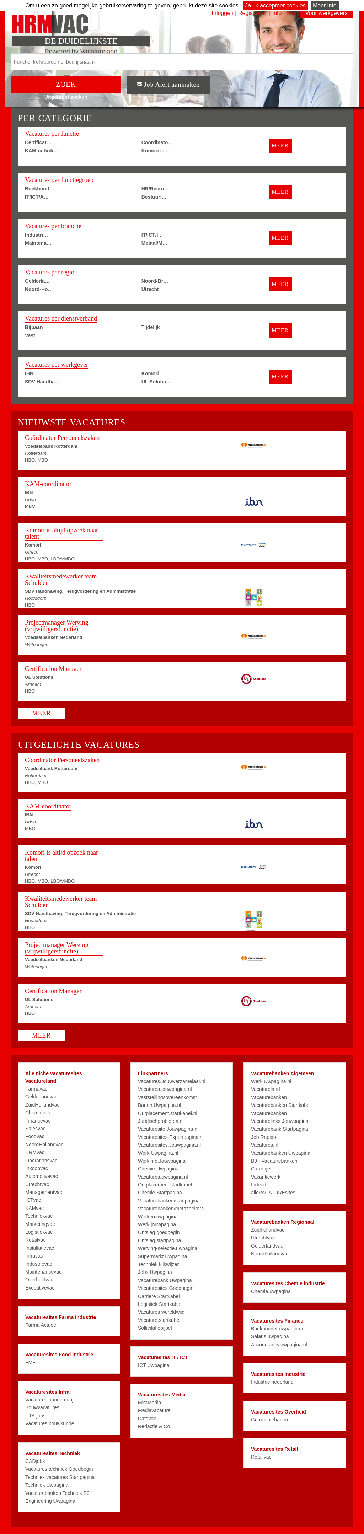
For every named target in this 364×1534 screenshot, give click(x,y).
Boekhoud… (39, 189)
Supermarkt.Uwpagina (162, 1256)
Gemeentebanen (269, 1419)
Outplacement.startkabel (165, 1185)
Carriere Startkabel (159, 1296)
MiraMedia (149, 1402)
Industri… (36, 235)
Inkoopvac (36, 1168)
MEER (280, 145)
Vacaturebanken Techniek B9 (57, 1493)
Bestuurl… (154, 197)
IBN (29, 373)
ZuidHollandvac (42, 1105)
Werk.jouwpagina (157, 1224)
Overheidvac (39, 1279)
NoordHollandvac (44, 1144)
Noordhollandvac (269, 1253)
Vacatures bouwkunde (49, 1423)
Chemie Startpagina (160, 1192)
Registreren (253, 13)
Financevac (38, 1121)
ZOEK (66, 84)
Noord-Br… (154, 281)
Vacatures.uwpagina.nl (163, 1177)
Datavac (147, 1418)
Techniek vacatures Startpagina (60, 1477)
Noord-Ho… (39, 289)
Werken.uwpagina (158, 1217)
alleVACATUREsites (273, 1192)
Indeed (258, 1185)
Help (292, 13)
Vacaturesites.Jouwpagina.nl (169, 1145)
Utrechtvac (37, 1184)
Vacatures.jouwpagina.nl (165, 1089)
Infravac (34, 1256)
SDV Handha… (42, 381)
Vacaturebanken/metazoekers (171, 1208)
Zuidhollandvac (267, 1230)
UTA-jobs (35, 1416)
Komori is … (156, 151)
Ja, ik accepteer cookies (275, 5)
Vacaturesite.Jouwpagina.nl (168, 1129)
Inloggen (223, 13)
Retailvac (35, 1240)
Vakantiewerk (265, 1177)
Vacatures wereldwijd (161, 1312)
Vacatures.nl (264, 1145)
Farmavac (36, 1089)
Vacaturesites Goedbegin (165, 1288)
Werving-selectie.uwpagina (167, 1248)
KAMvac (34, 1208)
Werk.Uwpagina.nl (158, 1153)
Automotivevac (41, 1176)
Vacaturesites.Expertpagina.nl (171, 1137)
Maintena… (38, 243)
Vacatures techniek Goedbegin (59, 1469)
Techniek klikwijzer (158, 1264)
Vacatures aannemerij (49, 1400)
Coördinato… (157, 142)
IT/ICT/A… (37, 197)
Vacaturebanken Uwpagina (280, 1153)
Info (277, 13)
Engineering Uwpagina (50, 1501)
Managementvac (43, 1192)
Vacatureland (265, 1089)
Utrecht (150, 289)
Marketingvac (40, 1224)
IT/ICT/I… (152, 235)
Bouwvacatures (42, 1407)
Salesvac (35, 1128)
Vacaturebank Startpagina (279, 1129)
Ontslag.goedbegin (159, 1232)
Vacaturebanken (269, 1097)
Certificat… (38, 142)
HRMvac (34, 1152)
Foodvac (34, 1136)
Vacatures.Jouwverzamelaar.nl (171, 1081)
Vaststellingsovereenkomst (167, 1097)
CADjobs (35, 1461)
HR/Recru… (155, 189)
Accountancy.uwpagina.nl (279, 1344)
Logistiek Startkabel (159, 1304)
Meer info (325, 5)
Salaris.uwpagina (270, 1336)
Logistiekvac (39, 1232)
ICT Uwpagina (153, 1365)
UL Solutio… (156, 381)
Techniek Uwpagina (46, 1485)
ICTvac (33, 1200)
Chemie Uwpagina (158, 1169)
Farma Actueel (41, 1325)
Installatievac (39, 1248)
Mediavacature (154, 1410)
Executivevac (39, 1288)
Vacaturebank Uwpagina (165, 1280)
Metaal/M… (154, 243)
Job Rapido (263, 1137)
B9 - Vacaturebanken (274, 1161)
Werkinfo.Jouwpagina (162, 1161)
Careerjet (261, 1169)
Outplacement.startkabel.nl (167, 1113)
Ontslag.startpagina (159, 1240)
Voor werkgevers (326, 13)
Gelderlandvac (41, 1096)
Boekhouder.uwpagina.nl (278, 1328)
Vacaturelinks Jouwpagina (280, 1121)
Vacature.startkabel (159, 1320)
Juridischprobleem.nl (160, 1121)
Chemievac (37, 1112)
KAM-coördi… (41, 151)
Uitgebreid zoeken (65, 97)
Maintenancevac (43, 1272)
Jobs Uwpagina (155, 1272)
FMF (30, 1362)
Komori (150, 373)
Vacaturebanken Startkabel (281, 1105)
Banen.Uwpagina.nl (159, 1105)
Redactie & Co (154, 1426)
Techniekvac (39, 1216)
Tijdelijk (150, 327)
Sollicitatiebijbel (155, 1328)
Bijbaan (34, 327)
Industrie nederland (272, 1382)
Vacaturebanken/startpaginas (170, 1201)
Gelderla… (37, 281)
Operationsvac (41, 1160)
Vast (30, 335)
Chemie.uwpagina (271, 1291)
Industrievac (38, 1264)
